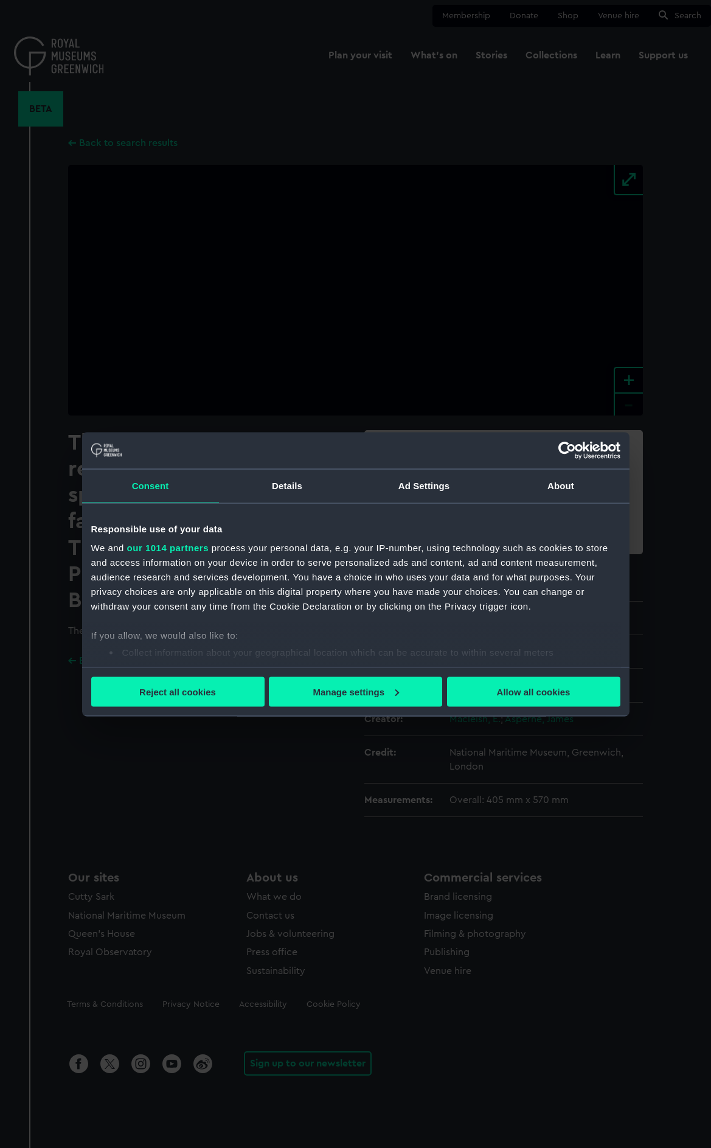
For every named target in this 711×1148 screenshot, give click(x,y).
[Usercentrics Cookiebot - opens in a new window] (567, 450)
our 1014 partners (168, 548)
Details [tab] (287, 485)
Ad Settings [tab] (423, 485)
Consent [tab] (150, 485)
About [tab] (560, 485)
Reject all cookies (177, 691)
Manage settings (356, 691)
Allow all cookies (534, 691)
